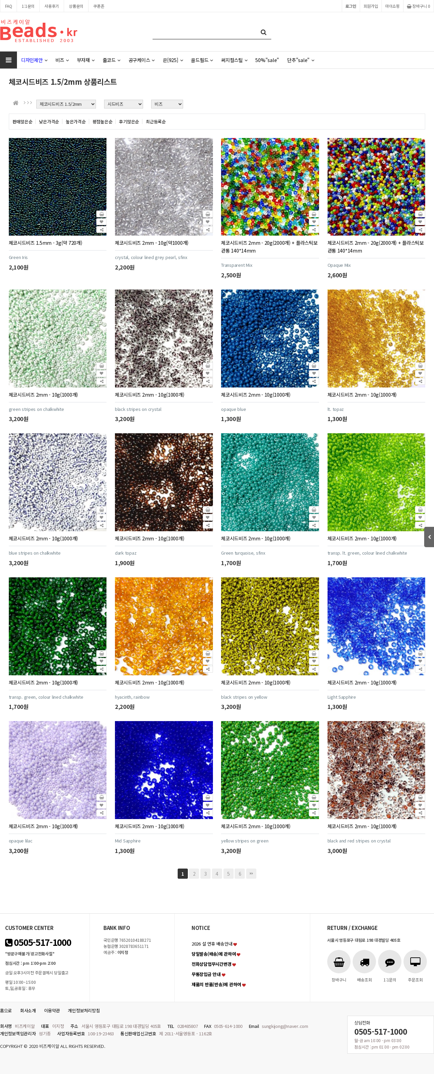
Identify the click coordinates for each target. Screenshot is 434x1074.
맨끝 (251, 874)
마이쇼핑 (392, 6)
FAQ (8, 6)
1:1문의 (28, 6)
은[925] (173, 59)
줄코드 (111, 59)
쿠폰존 (98, 6)
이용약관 (52, 1010)
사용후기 (51, 6)
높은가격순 (76, 121)
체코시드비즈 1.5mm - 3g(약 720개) (45, 242)
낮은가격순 (49, 121)
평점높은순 (103, 121)
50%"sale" (267, 59)
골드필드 (202, 59)
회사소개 (28, 1010)
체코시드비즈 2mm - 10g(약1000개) (152, 242)
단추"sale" (300, 59)
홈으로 (6, 1010)
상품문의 (76, 6)
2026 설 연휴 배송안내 (212, 943)
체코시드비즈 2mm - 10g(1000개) (43, 394)
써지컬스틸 (234, 59)
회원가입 (370, 6)
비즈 (61, 59)
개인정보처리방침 (84, 1010)
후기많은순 (129, 121)
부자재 (86, 59)
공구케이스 (142, 59)
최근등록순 (156, 121)
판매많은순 (23, 121)
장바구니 (418, 6)
